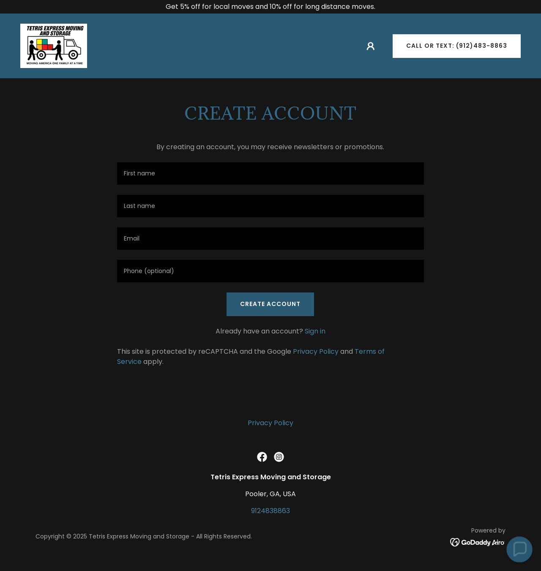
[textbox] (270, 173)
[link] (53, 45)
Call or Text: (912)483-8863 (456, 45)
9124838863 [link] (270, 511)
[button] (370, 46)
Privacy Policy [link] (316, 351)
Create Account (270, 304)
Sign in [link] (315, 331)
